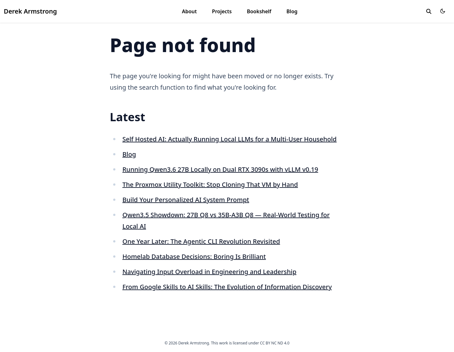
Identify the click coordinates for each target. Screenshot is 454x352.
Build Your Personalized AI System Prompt (185, 199)
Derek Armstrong (30, 11)
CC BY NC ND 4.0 (275, 343)
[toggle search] (428, 11)
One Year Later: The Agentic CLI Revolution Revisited (201, 241)
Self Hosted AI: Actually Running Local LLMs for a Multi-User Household (229, 139)
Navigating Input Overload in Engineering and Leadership (209, 271)
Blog (292, 11)
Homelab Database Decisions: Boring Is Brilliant (194, 256)
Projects (222, 11)
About (189, 11)
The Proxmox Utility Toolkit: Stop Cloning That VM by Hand (210, 184)
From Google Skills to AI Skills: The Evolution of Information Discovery (227, 287)
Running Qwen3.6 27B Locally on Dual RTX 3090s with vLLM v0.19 (220, 169)
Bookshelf (259, 11)
